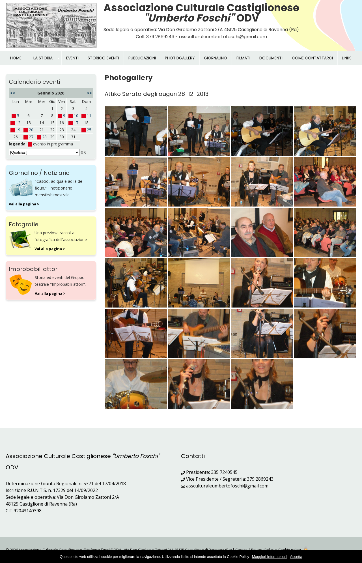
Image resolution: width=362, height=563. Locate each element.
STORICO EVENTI (103, 58)
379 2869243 (260, 479)
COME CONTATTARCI (312, 58)
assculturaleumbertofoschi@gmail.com (227, 486)
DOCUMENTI (271, 58)
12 (18, 122)
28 (44, 136)
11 (89, 115)
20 (31, 129)
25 (89, 129)
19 (18, 129)
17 (76, 122)
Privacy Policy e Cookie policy (276, 549)
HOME (15, 58)
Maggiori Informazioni (269, 557)
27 (31, 136)
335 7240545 (224, 472)
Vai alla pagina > (24, 204)
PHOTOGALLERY (180, 58)
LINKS (347, 58)
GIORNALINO (215, 58)
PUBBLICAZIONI (142, 58)
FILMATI (243, 58)
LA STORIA (43, 58)
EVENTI (72, 58)
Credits (241, 549)
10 (76, 115)
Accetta (296, 557)
